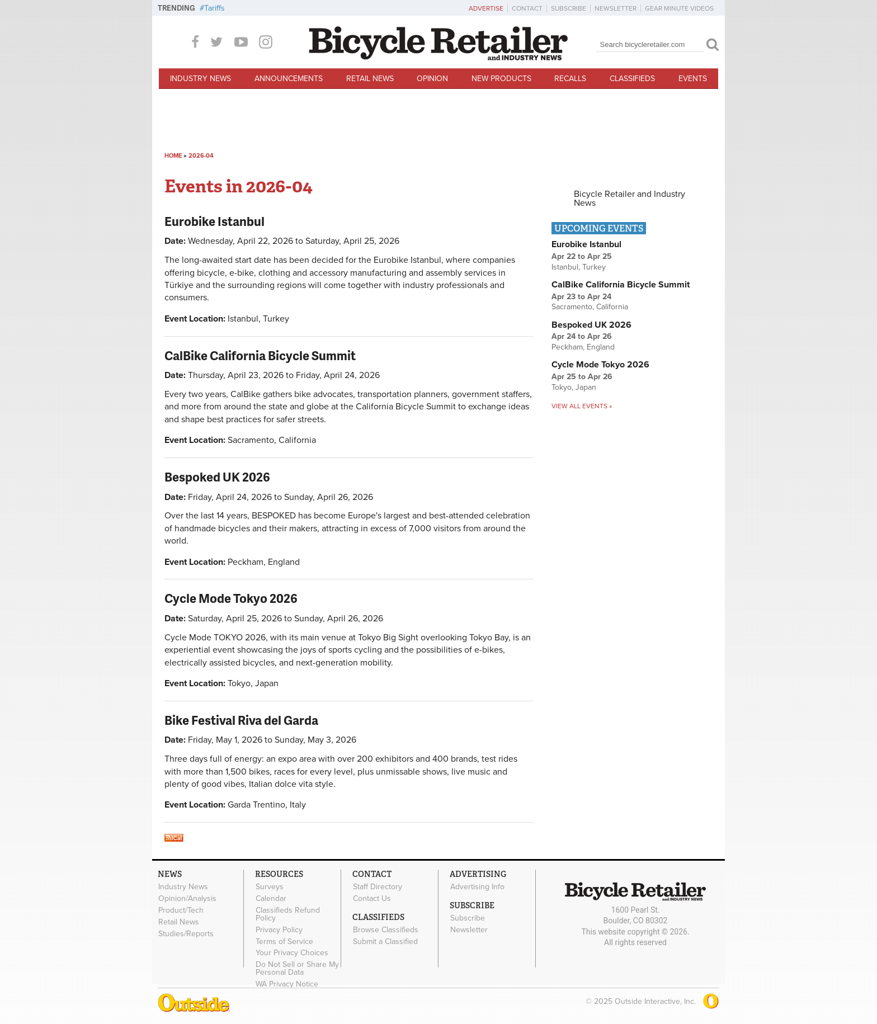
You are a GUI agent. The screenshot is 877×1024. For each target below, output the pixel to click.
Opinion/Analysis (187, 898)
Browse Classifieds (385, 930)
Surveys (270, 887)
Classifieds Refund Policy (288, 914)
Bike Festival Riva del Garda (241, 720)
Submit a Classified (385, 941)
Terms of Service (284, 941)
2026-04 (201, 155)
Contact (527, 8)
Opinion (432, 78)
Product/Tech (181, 910)
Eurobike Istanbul (214, 221)
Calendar (271, 898)
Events (692, 78)
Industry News (200, 78)
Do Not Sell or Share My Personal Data (297, 968)
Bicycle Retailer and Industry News (629, 198)
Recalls (570, 78)
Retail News (370, 78)
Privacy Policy (279, 929)
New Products (501, 78)
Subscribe (568, 8)
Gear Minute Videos (679, 8)
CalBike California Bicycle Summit (260, 355)
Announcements (288, 78)
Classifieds (632, 78)
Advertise (486, 8)
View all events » (581, 406)
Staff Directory (377, 887)
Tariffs (214, 8)
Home (173, 155)
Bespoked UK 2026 (217, 476)
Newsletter (615, 8)
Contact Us (372, 898)
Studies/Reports (186, 933)
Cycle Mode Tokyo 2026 (231, 598)
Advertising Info (477, 887)
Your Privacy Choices (292, 953)
